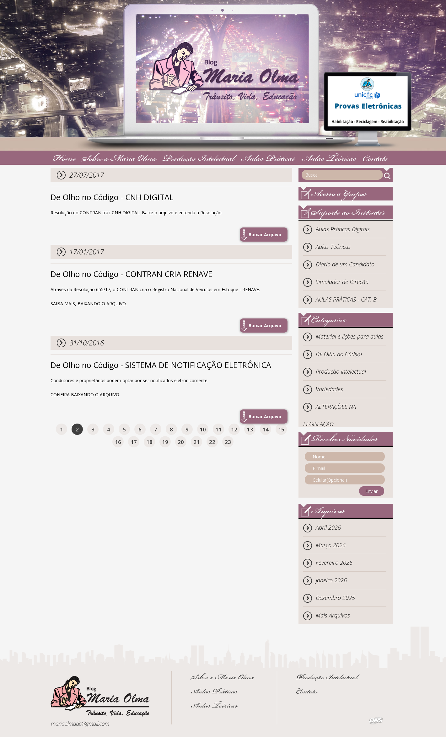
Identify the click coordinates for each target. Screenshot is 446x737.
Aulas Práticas (267, 159)
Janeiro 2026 (331, 580)
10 (203, 429)
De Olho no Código (339, 354)
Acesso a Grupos (339, 194)
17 (134, 442)
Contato (375, 159)
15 (281, 429)
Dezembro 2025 (335, 597)
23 (228, 442)
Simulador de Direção (342, 282)
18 (149, 442)
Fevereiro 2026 (334, 562)
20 (181, 442)
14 (265, 429)
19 (165, 442)
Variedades (329, 389)
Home (64, 159)
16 (118, 442)
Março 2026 (331, 545)
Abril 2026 (328, 527)
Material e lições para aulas (350, 336)
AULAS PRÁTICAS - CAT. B (346, 299)
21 (196, 442)
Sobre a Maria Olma (119, 159)
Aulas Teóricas (329, 159)
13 (250, 429)
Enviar (371, 491)
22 (212, 442)
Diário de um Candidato (345, 264)
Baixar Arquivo (265, 235)
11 (218, 429)
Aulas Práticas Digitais (343, 229)
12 (234, 429)
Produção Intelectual (198, 159)
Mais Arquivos (333, 615)
